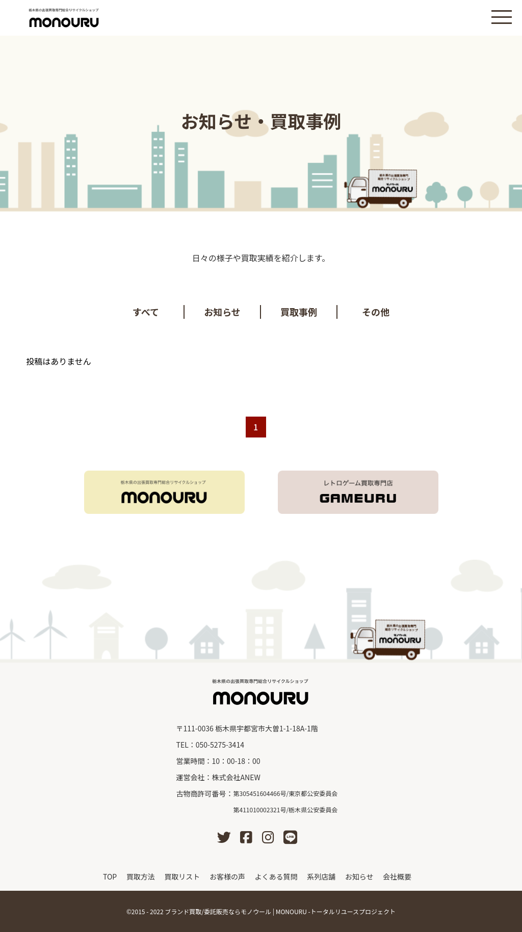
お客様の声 (227, 876)
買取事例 (298, 311)
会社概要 (397, 876)
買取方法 (140, 876)
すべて (146, 311)
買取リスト (182, 876)
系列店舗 (321, 876)
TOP (110, 876)
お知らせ (222, 311)
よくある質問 (276, 876)
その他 (375, 311)
